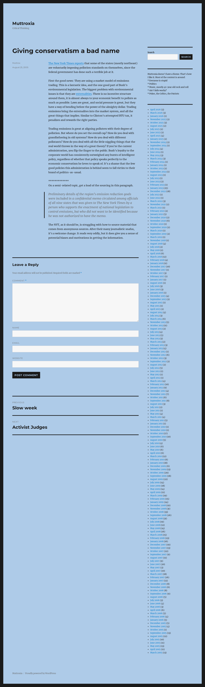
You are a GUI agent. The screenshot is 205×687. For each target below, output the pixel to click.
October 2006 (157, 590)
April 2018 (155, 253)
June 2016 (155, 289)
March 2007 (156, 574)
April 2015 (155, 309)
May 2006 (155, 607)
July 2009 (155, 482)
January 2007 (156, 580)
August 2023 (156, 175)
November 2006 (158, 587)
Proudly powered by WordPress (40, 673)
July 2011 (154, 407)
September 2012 (158, 361)
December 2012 (157, 351)
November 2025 (158, 119)
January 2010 (156, 463)
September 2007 (158, 554)
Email (16, 343)
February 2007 (157, 577)
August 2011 (156, 404)
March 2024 (156, 158)
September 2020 (158, 227)
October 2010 (156, 433)
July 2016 (154, 286)
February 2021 (157, 211)
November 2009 (158, 469)
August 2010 (156, 440)
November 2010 (158, 430)
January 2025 (156, 139)
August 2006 (156, 597)
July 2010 (154, 443)
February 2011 (157, 420)
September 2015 (158, 299)
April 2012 (155, 378)
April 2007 (155, 571)
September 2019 (158, 234)
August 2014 (156, 312)
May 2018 (155, 250)
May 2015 (155, 306)
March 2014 (156, 319)
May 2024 (155, 155)
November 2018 (158, 240)
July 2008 (154, 521)
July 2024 (154, 149)
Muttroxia (23, 23)
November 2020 (158, 220)
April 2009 (155, 492)
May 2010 (155, 449)
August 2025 (156, 126)
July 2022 (154, 194)
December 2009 (158, 466)
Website (17, 358)
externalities (84, 93)
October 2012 (156, 358)
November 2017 (158, 270)
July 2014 (154, 315)
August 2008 (156, 518)
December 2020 (158, 217)
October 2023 (156, 168)
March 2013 (156, 342)
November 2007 (158, 548)
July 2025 (154, 129)
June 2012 (155, 371)
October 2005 (156, 629)
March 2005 (156, 652)
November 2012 (158, 355)
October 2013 (156, 325)
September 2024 (158, 145)
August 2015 (156, 302)
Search (151, 52)
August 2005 (156, 636)
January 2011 (156, 423)
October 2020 (156, 224)
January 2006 (156, 620)
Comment (19, 280)
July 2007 (154, 561)
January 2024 (156, 165)
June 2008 (155, 525)
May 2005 (155, 646)
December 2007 (158, 544)
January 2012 (156, 387)
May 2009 (155, 489)
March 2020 (156, 230)
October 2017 (156, 273)
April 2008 (155, 531)
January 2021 (156, 214)
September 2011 (158, 400)
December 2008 (158, 505)
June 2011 (155, 410)
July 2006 (155, 600)
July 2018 (154, 247)
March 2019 (156, 237)
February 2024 (157, 162)
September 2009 (158, 476)
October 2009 (157, 472)
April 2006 (155, 610)
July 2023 (154, 178)
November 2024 (158, 142)
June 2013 (155, 335)
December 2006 (158, 584)
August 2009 (156, 479)
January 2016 (156, 292)
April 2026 (155, 109)
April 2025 (155, 135)
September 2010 (158, 436)
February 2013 (157, 345)
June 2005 (155, 643)
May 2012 (155, 374)
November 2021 (158, 204)
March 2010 (156, 456)
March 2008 (156, 535)
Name (15, 327)
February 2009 (157, 499)
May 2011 (154, 414)
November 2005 (158, 626)
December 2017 (157, 266)
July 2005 (154, 639)
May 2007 (155, 567)
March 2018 (156, 256)
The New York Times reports (66, 63)
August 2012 (156, 364)
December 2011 (157, 391)
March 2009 (156, 495)
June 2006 (155, 603)
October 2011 (156, 397)
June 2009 (155, 485)
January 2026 (156, 116)
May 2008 (155, 528)
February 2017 (157, 276)
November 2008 (158, 508)
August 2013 (156, 328)
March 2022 (156, 201)
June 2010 (155, 446)
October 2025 (156, 122)
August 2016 (156, 283)
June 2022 (155, 198)
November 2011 (157, 394)
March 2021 (156, 207)
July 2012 (154, 368)
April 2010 (155, 453)
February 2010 (157, 459)
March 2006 (156, 613)
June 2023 (155, 181)
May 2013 (154, 338)
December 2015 (157, 296)
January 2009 (156, 502)
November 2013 (157, 322)
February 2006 (157, 616)
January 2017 (156, 279)
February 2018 (157, 260)
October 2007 (156, 551)
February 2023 (157, 185)
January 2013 (156, 348)
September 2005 (158, 633)
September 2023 (158, 171)
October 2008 (156, 512)
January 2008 (156, 541)
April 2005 (155, 649)
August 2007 (156, 557)
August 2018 (156, 243)
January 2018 (156, 263)
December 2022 (158, 191)
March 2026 (156, 113)
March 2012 (156, 381)
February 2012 (157, 384)
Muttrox (16, 63)
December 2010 (157, 427)
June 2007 (155, 564)
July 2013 (154, 332)
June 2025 (155, 132)
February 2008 (157, 538)
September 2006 (158, 593)
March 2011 (156, 417)
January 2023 (156, 188)
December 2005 (158, 623)
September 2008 (158, 515)
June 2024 (155, 152)
